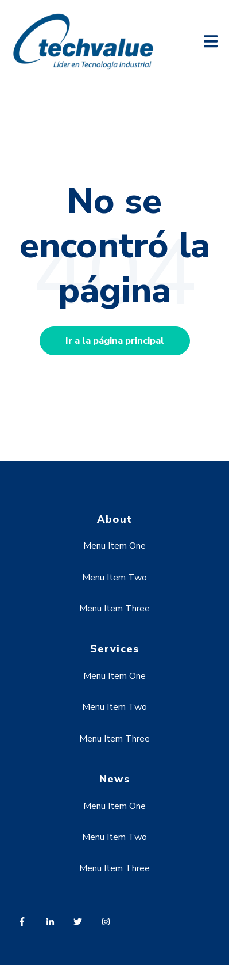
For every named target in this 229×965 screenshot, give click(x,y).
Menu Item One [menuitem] (114, 546)
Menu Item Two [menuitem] (114, 577)
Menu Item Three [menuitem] (114, 608)
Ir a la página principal (114, 341)
